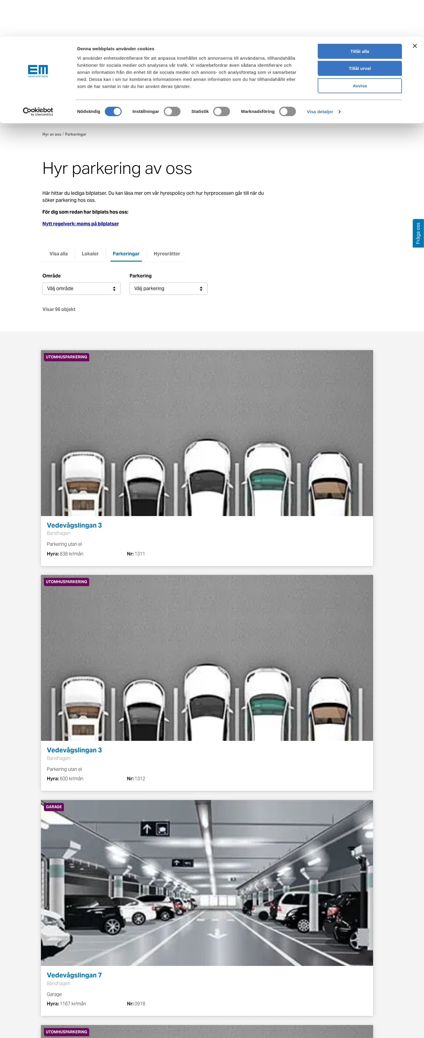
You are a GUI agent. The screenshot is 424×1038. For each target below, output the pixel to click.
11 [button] (277, 715)
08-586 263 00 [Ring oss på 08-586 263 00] (318, 995)
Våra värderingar (176, 952)
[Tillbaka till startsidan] (85, 97)
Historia (166, 963)
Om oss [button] (283, 118)
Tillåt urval (360, 31)
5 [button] (238, 715)
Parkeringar (126, 255)
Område (51, 277)
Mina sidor (372, 97)
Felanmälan (228, 952)
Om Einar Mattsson (179, 942)
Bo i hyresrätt (57, 952)
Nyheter (166, 995)
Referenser (112, 991)
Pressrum (226, 974)
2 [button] (180, 715)
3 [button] (199, 715)
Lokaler (90, 255)
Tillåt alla (359, 14)
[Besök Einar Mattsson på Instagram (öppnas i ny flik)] (362, 933)
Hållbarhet (169, 974)
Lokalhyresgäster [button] (177, 118)
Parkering (141, 277)
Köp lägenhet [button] (95, 118)
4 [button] (219, 715)
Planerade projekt (119, 981)
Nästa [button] (302, 715)
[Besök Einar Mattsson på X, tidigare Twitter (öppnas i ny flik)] (326, 933)
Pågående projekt (119, 970)
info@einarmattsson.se (236, 869)
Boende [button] (134, 118)
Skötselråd (54, 963)
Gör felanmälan (329, 1017)
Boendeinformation (63, 942)
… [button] (258, 715)
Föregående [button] (129, 715)
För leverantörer (234, 984)
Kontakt (334, 97)
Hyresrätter (167, 255)
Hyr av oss (51, 135)
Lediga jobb (171, 984)
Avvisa (360, 48)
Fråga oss (227, 963)
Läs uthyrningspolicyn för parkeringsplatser (149, 882)
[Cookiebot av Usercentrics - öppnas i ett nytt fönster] (38, 75)
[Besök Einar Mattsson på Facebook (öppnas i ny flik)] (308, 933)
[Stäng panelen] (415, 9)
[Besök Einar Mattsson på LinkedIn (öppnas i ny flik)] (344, 933)
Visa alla (58, 255)
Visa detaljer (320, 74)
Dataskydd (170, 1005)
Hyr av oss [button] (54, 118)
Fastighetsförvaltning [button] (236, 118)
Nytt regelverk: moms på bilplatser (80, 225)
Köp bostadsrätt (60, 974)
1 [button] (160, 715)
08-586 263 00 (168, 869)
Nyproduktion (115, 960)
